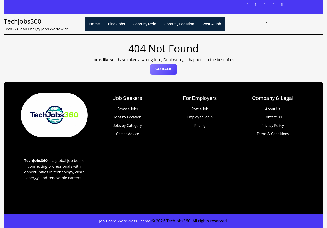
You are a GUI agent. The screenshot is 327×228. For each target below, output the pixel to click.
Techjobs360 (22, 21)
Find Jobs (116, 24)
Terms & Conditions (273, 134)
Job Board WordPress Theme (124, 220)
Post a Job (211, 24)
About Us (273, 109)
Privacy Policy (273, 126)
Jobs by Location (179, 24)
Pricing (199, 126)
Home (94, 24)
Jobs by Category (127, 126)
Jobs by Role (144, 24)
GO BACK (166, 70)
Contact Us (273, 117)
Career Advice (127, 134)
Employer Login (200, 117)
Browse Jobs (128, 109)
